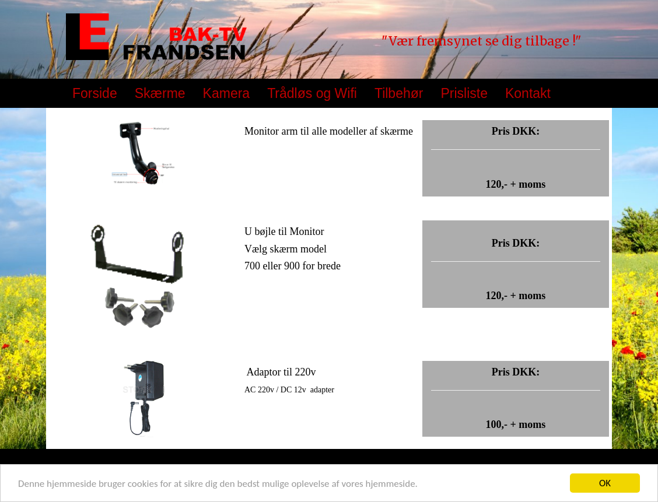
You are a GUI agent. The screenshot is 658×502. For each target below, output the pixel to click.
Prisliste (464, 93)
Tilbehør (399, 93)
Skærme (160, 93)
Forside (94, 93)
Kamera (226, 93)
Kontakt (528, 93)
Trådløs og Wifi (312, 93)
